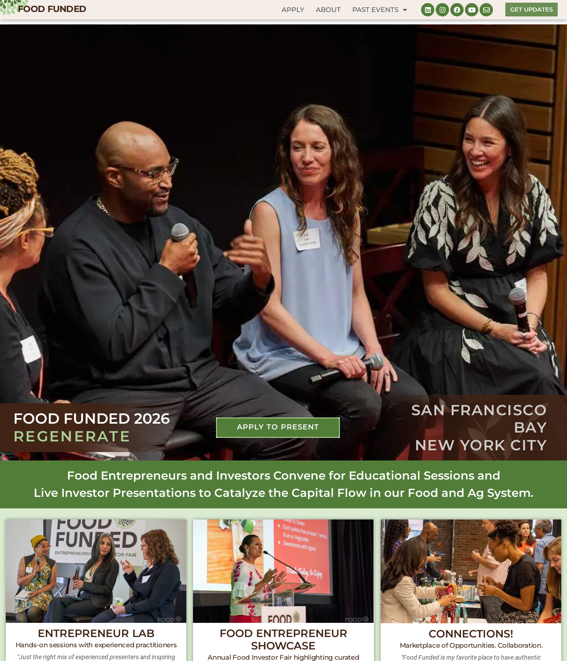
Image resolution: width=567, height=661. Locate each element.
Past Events (379, 10)
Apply (293, 9)
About (328, 9)
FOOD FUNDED (52, 9)
